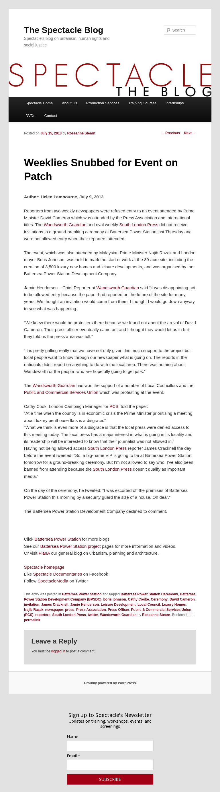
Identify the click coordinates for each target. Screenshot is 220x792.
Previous (170, 133)
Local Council (149, 605)
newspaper (54, 610)
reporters (42, 615)
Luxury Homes (174, 605)
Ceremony (159, 599)
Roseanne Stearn (81, 133)
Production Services (102, 103)
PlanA (44, 553)
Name (72, 736)
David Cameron (182, 599)
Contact (50, 116)
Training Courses (142, 103)
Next (190, 133)
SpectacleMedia (53, 580)
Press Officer (118, 610)
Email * (73, 755)
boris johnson (114, 599)
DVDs (30, 116)
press (69, 610)
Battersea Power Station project (70, 546)
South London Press (138, 224)
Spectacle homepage (44, 567)
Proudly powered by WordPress (110, 683)
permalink (32, 620)
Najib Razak (33, 610)
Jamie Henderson (84, 605)
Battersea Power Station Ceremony (149, 594)
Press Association (91, 610)
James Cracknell (54, 605)
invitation (31, 605)
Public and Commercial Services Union (61, 392)
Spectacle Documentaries (58, 574)
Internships (175, 103)
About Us (69, 103)
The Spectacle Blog (63, 30)
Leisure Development (118, 605)
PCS (113, 406)
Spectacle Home (39, 103)
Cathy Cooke (138, 599)
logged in (58, 651)
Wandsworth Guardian (65, 224)
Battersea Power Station (57, 539)
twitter (93, 615)
